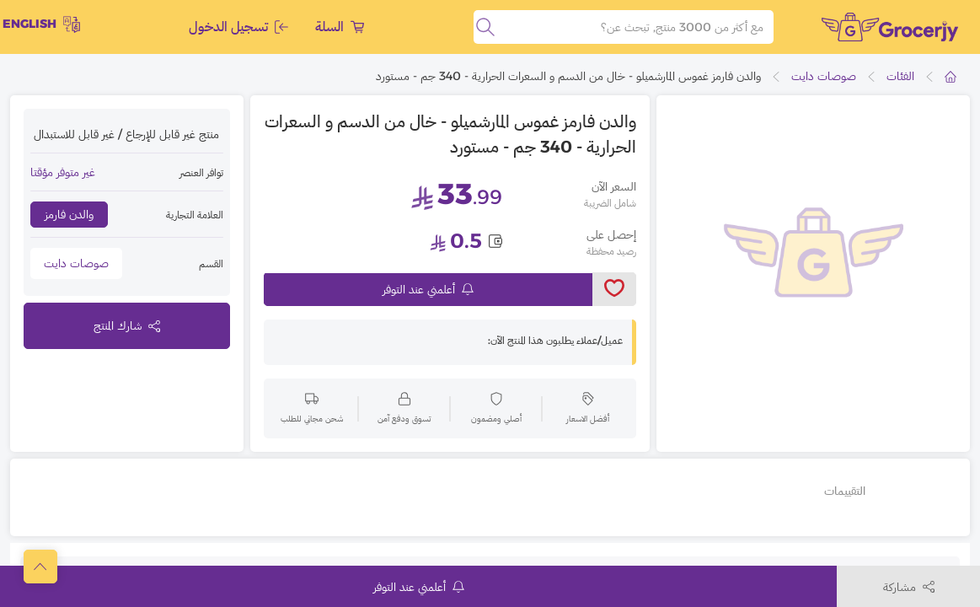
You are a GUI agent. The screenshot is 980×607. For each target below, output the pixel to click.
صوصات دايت (823, 75)
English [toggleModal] (41, 24)
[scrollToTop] (40, 566)
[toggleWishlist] (614, 289)
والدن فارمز (69, 214)
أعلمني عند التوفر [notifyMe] (428, 289)
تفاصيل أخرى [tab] (916, 490)
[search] (485, 27)
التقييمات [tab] (844, 490)
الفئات (900, 75)
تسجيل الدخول (238, 27)
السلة (339, 27)
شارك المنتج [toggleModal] (127, 325)
